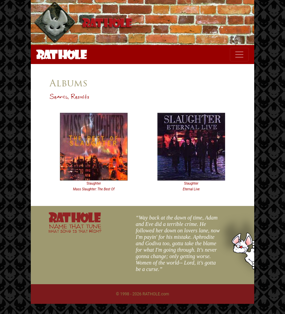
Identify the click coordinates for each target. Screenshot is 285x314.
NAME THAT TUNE (74, 228)
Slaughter (94, 183)
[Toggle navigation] (239, 54)
